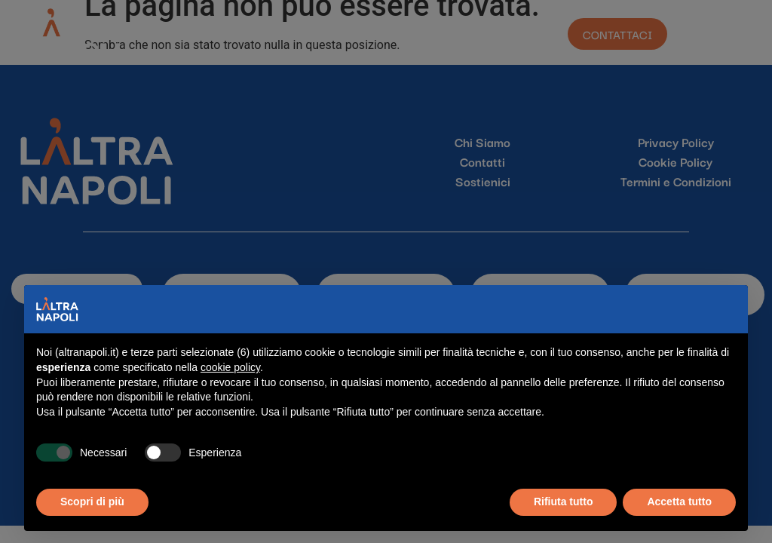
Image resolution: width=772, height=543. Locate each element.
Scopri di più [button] (92, 501)
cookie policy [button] (230, 367)
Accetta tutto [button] (679, 501)
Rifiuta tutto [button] (563, 501)
